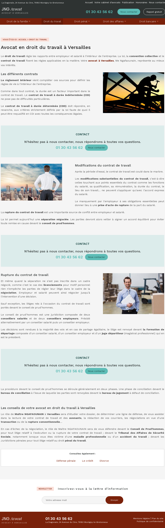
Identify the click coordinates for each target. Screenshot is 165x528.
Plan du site (157, 518)
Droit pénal (80, 21)
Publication (128, 2)
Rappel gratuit (154, 11)
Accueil (89, 2)
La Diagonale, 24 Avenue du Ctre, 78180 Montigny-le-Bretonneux (33, 3)
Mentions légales (141, 518)
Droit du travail (52, 21)
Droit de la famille (17, 21)
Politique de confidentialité (150, 521)
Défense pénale (66, 460)
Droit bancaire (147, 21)
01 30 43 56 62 (99, 12)
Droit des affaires (113, 21)
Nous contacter (128, 11)
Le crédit (87, 460)
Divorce (104, 460)
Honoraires (141, 2)
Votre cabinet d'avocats (107, 2)
